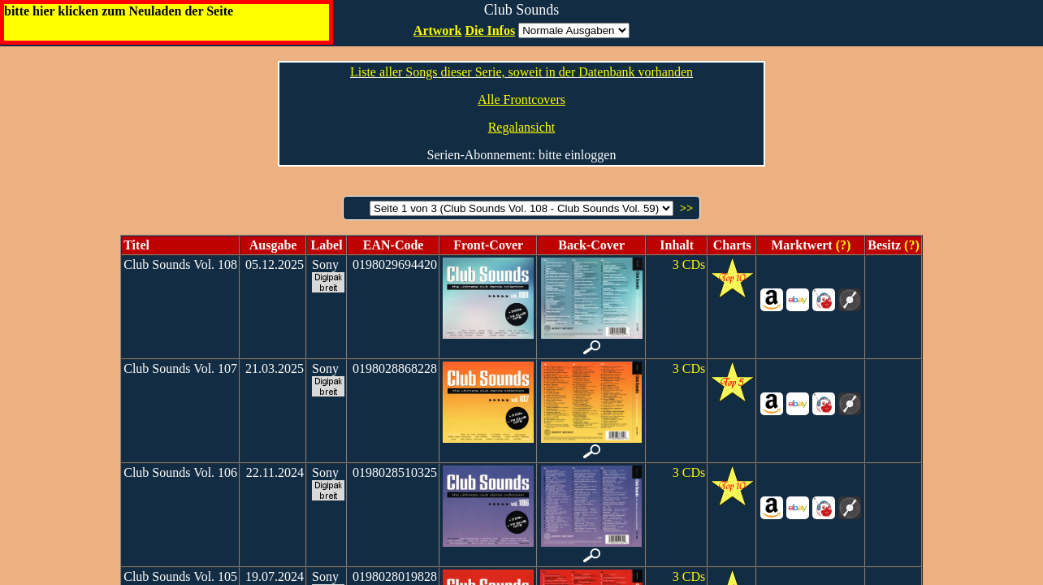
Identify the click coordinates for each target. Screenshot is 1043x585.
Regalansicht (522, 127)
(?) (842, 245)
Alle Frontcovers (521, 99)
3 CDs (689, 264)
